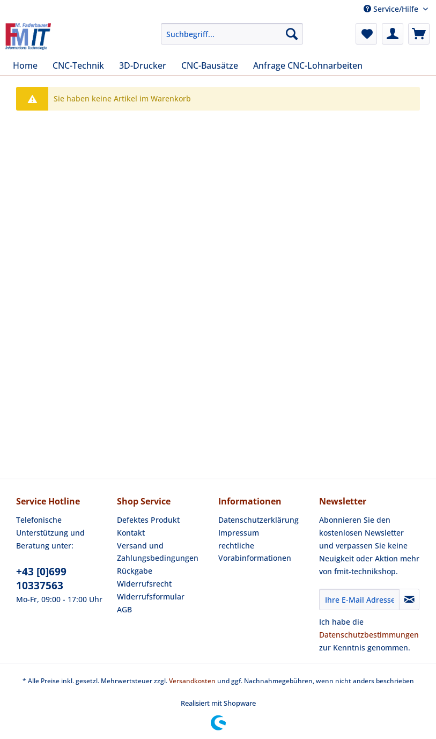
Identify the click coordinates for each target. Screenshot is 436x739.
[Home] (25, 65)
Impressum (238, 533)
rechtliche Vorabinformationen (254, 552)
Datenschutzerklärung (258, 520)
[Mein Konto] (392, 34)
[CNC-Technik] (78, 65)
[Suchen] (291, 34)
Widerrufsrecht (144, 584)
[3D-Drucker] (143, 65)
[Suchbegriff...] (231, 34)
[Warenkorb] (419, 34)
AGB (124, 609)
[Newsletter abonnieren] (409, 599)
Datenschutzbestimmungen (369, 635)
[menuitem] (231, 39)
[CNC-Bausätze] (210, 65)
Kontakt (131, 533)
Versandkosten (192, 680)
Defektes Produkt (148, 520)
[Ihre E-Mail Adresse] (359, 599)
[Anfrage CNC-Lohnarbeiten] (308, 65)
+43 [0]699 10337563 (41, 578)
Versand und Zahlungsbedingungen (157, 552)
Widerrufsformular (150, 596)
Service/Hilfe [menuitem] (392, 9)
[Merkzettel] (366, 34)
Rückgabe (134, 571)
